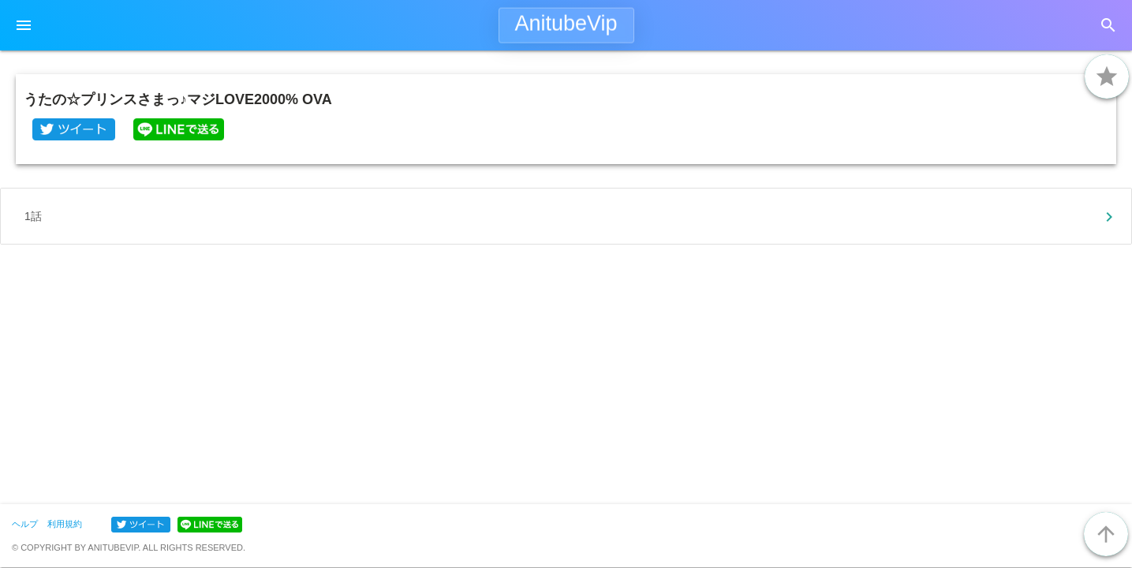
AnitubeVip (565, 24)
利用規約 (64, 524)
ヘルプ (25, 524)
